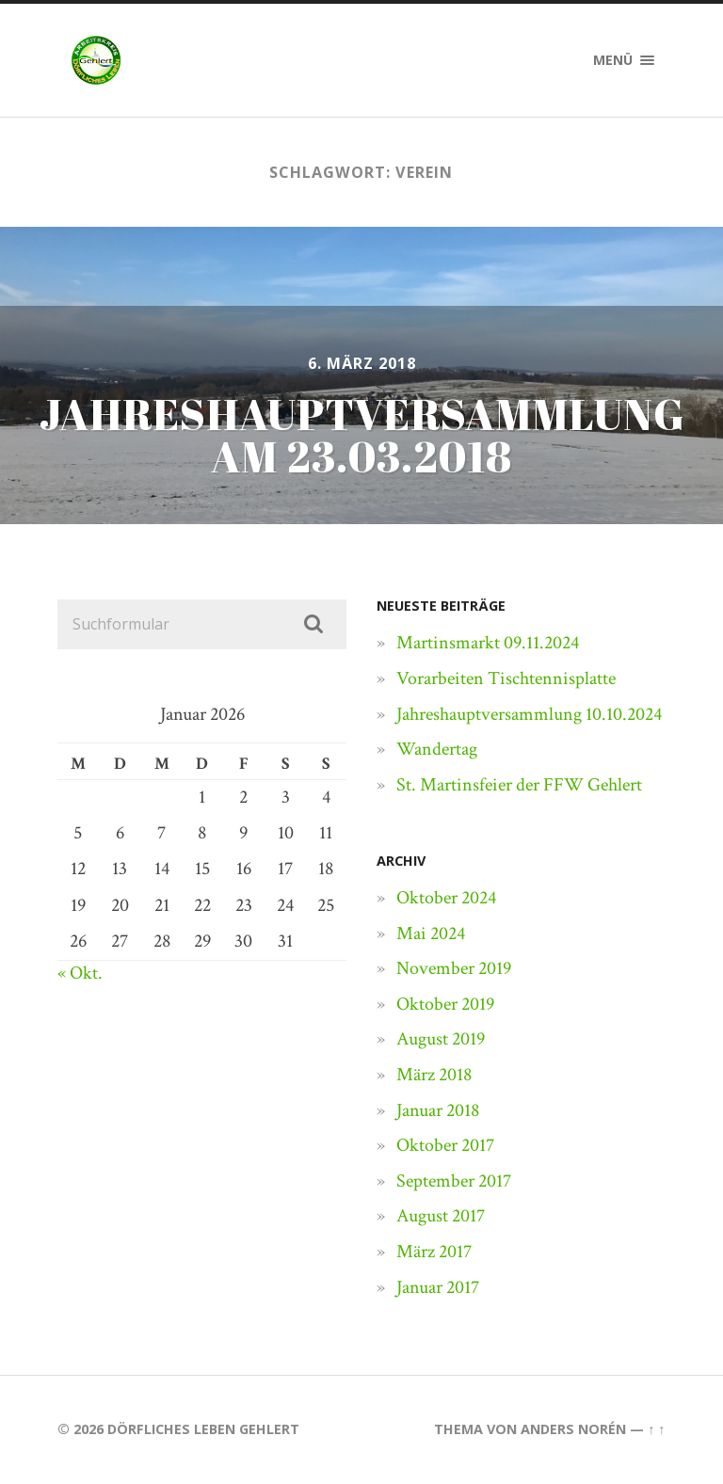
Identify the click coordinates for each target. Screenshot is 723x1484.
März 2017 (434, 1251)
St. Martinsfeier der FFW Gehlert (519, 785)
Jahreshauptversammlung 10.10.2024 (529, 714)
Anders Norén (573, 1429)
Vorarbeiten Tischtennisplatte (506, 678)
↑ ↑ (656, 1429)
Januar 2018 (437, 1110)
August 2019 (440, 1039)
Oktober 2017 (445, 1145)
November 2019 (453, 968)
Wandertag (436, 749)
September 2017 (453, 1181)
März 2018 (434, 1074)
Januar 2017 (437, 1287)
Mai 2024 (430, 933)
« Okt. (80, 973)
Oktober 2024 (446, 898)
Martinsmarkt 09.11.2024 (487, 642)
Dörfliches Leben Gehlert (203, 1429)
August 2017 (440, 1216)
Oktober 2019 (445, 1004)
